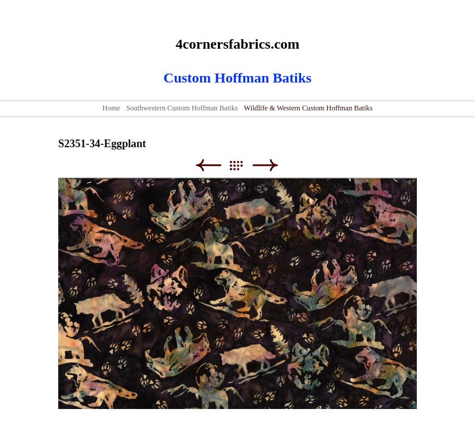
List (241, 165)
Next (265, 165)
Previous (208, 165)
